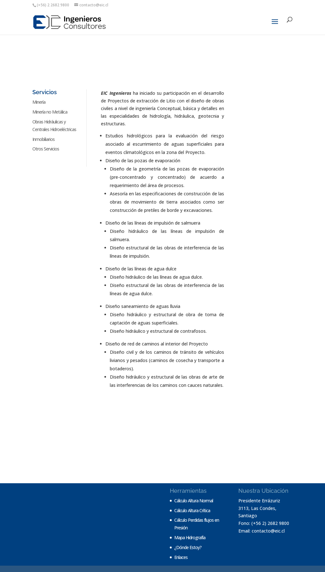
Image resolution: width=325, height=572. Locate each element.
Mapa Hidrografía (189, 537)
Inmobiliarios (43, 139)
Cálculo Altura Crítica (192, 510)
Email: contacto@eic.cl (261, 531)
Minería (38, 102)
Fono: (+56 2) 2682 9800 (263, 523)
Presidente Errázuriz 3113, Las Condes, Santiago (259, 508)
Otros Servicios (45, 149)
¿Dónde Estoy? (188, 547)
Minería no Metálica (49, 112)
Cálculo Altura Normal (193, 501)
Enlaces (181, 557)
